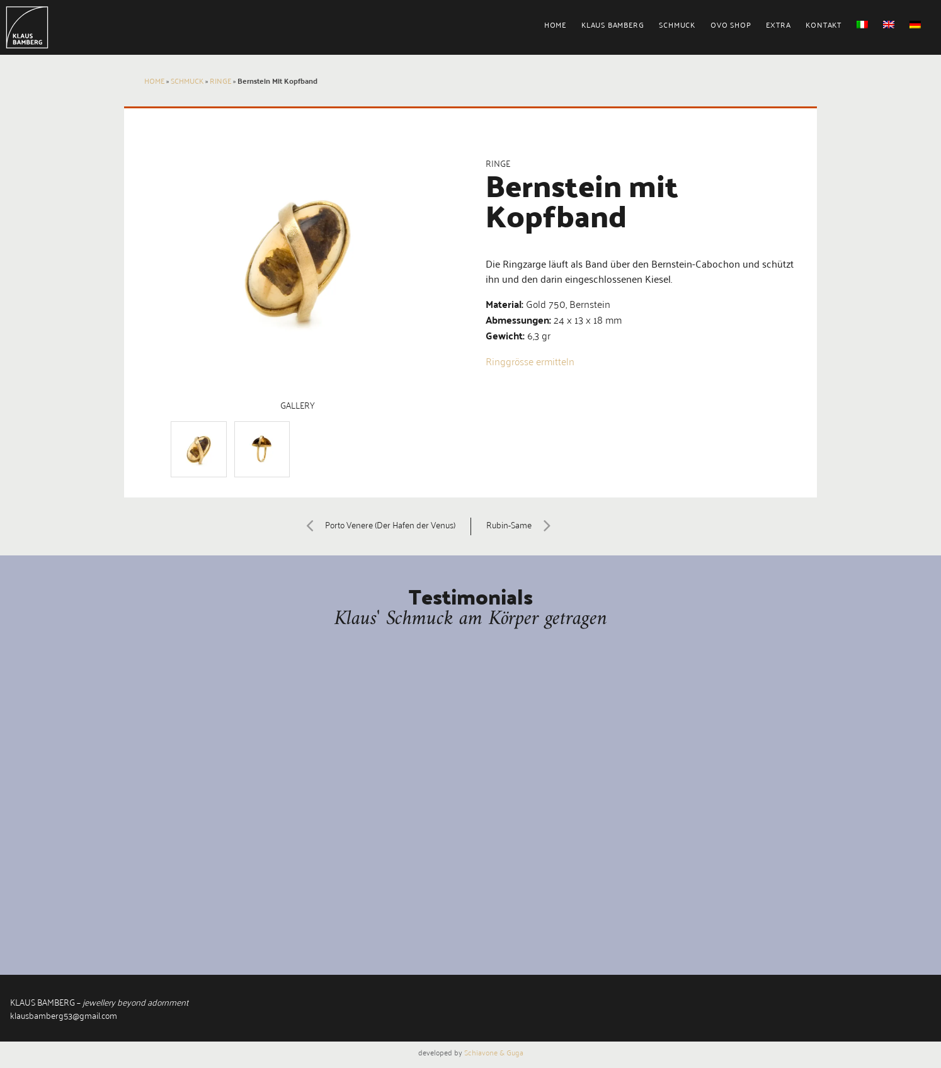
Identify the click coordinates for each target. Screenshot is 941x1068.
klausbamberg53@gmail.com (63, 1015)
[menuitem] (562, 29)
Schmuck (677, 24)
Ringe (220, 80)
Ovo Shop (730, 24)
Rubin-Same (523, 524)
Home (555, 24)
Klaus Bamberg (612, 24)
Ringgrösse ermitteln (530, 360)
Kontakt (823, 24)
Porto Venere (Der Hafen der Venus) (375, 524)
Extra (778, 24)
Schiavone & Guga (493, 1052)
